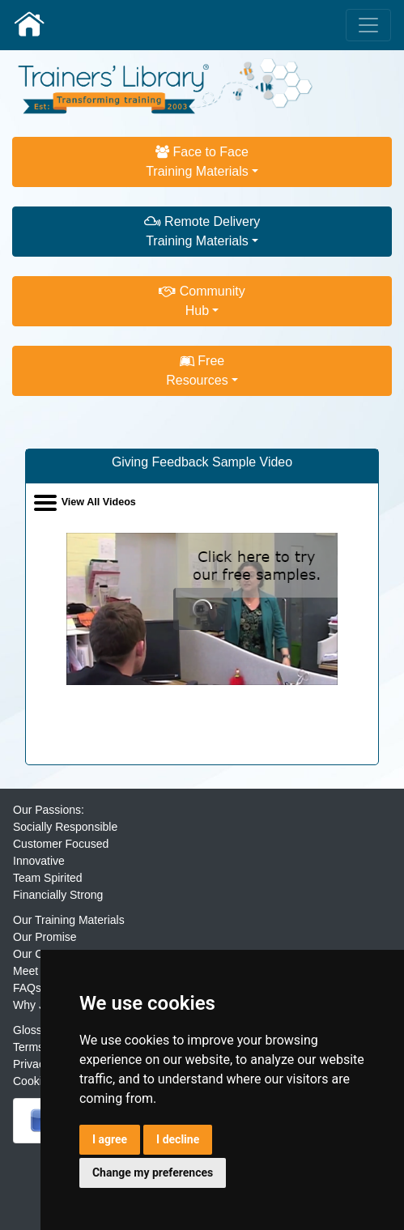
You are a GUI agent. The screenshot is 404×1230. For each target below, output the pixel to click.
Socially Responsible (65, 826)
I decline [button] (177, 1139)
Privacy (31, 1064)
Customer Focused (60, 843)
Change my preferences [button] (152, 1172)
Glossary (35, 1030)
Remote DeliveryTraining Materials (202, 231)
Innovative (39, 860)
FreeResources (197, 370)
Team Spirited (48, 877)
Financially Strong (58, 894)
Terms (28, 1047)
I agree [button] (109, 1139)
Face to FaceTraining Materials (197, 161)
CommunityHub (202, 300)
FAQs (27, 987)
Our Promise (45, 936)
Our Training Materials (69, 919)
